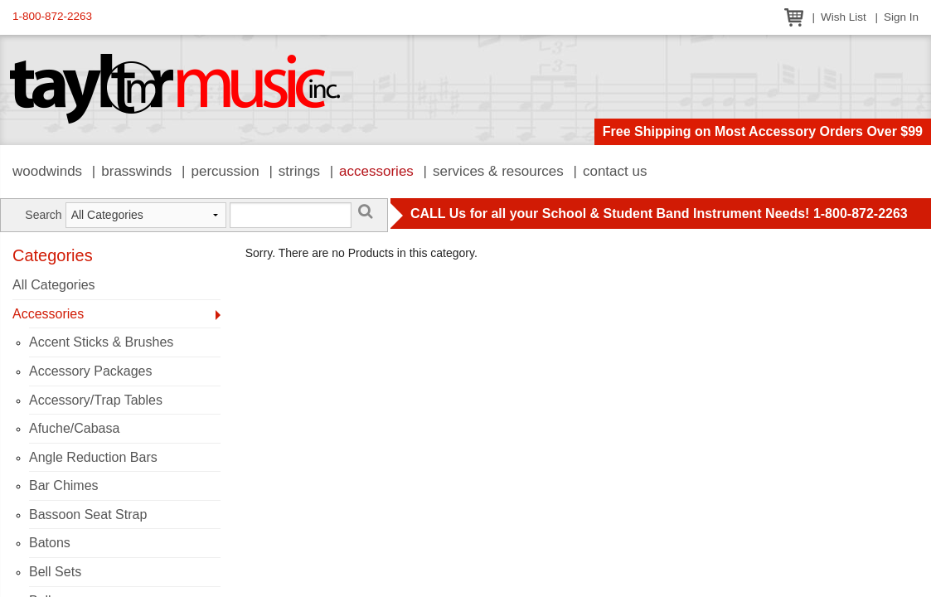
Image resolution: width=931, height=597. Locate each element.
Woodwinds (47, 171)
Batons (49, 543)
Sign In (901, 17)
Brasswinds (136, 171)
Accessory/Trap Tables (95, 400)
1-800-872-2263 (52, 16)
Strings (299, 171)
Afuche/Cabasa (74, 428)
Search (43, 214)
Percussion (225, 171)
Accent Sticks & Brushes (101, 342)
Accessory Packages (91, 371)
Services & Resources (498, 171)
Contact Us (615, 171)
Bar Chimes (64, 485)
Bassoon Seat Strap (88, 514)
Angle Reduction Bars (93, 457)
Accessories (376, 171)
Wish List (843, 17)
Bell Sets (55, 572)
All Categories (53, 285)
